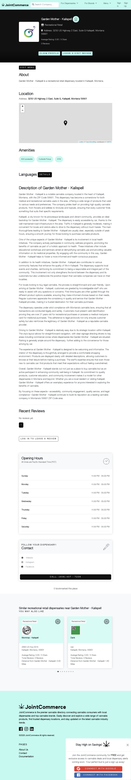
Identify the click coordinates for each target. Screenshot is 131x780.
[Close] (128, 745)
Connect (96, 769)
